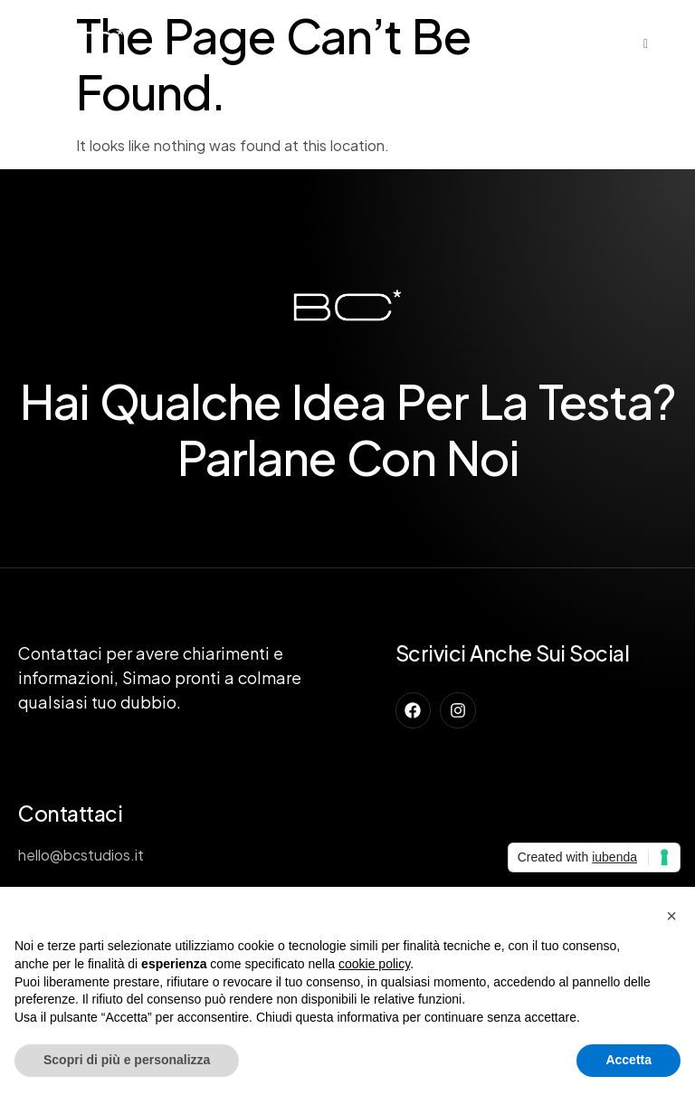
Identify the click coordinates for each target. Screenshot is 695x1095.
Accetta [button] (628, 1059)
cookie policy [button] (374, 964)
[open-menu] (646, 44)
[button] (671, 915)
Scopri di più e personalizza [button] (126, 1059)
